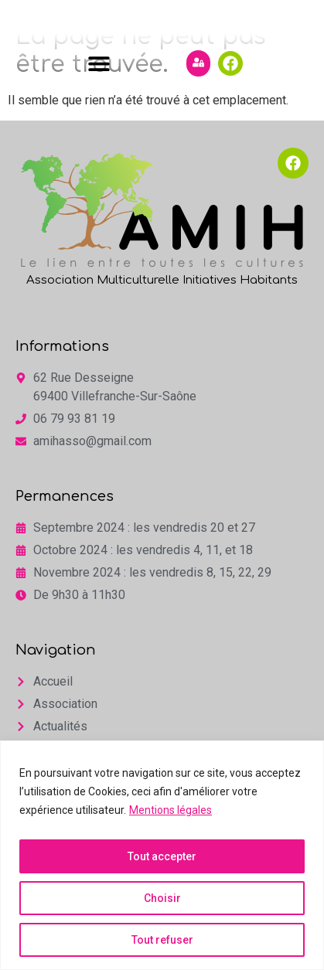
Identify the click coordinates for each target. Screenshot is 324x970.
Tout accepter (162, 856)
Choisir (162, 898)
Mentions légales (170, 810)
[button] (99, 112)
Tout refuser (162, 940)
